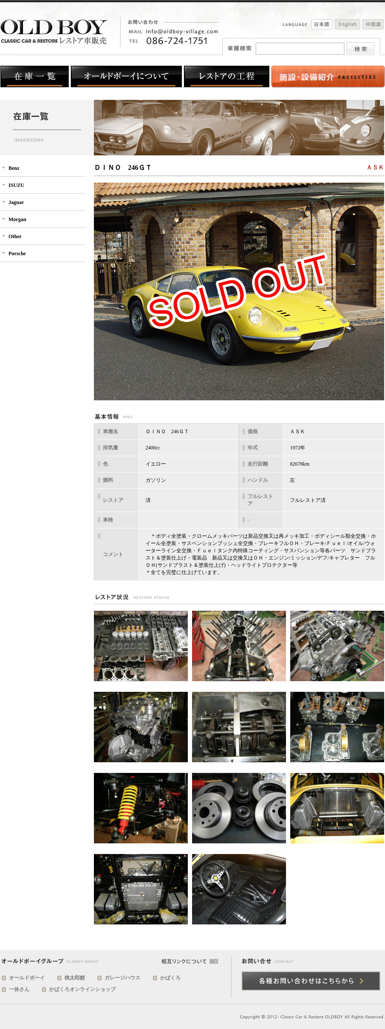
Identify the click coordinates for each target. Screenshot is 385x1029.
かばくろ (170, 978)
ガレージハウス (122, 978)
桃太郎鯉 (74, 978)
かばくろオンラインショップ (82, 989)
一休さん (19, 989)
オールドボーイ (27, 978)
